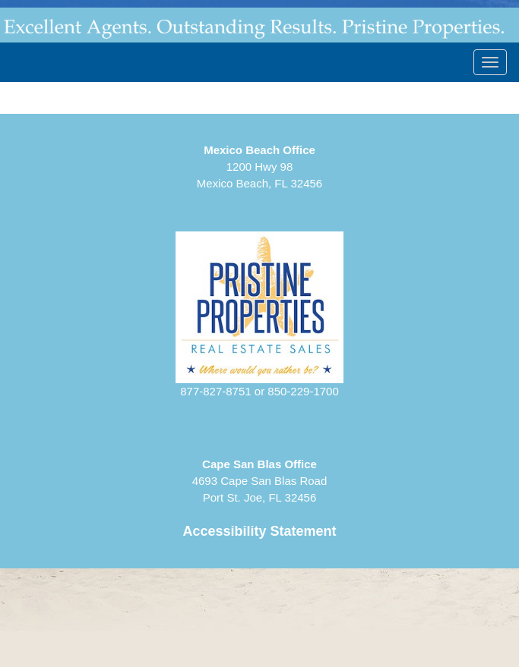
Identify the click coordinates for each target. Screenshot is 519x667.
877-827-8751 (215, 391)
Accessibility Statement (259, 531)
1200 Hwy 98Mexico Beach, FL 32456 (259, 166)
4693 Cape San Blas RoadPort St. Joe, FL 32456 (260, 481)
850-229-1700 (302, 391)
